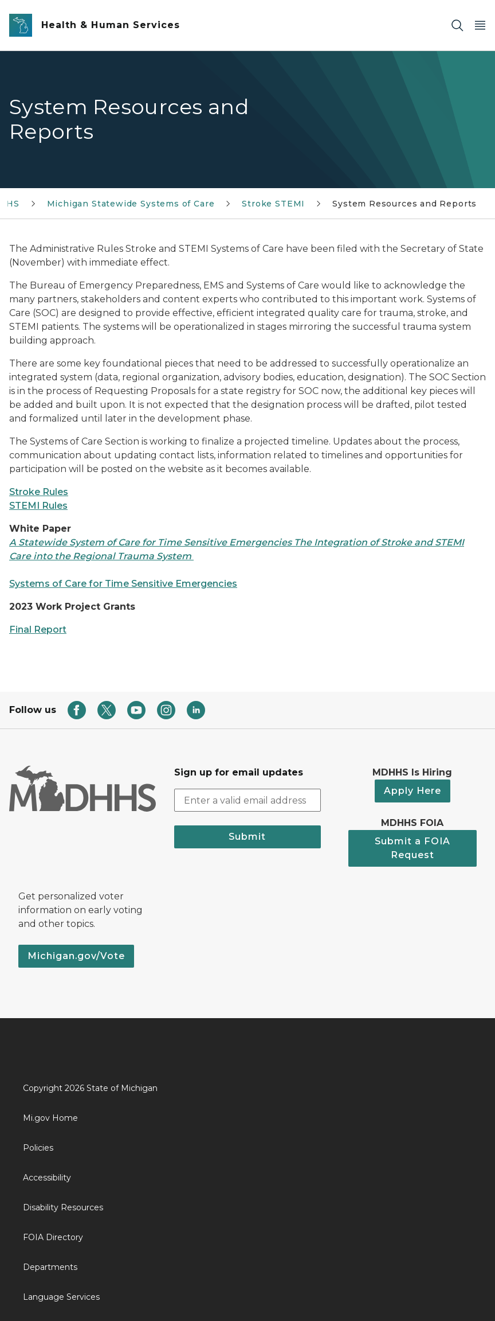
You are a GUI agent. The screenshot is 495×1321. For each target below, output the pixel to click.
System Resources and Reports (404, 203)
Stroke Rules (38, 491)
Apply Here (412, 790)
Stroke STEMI (273, 203)
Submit (247, 836)
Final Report (37, 629)
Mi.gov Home (50, 1118)
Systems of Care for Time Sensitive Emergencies (123, 583)
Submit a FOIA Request (412, 848)
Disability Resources (63, 1207)
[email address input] (247, 800)
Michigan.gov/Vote (76, 955)
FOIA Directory (53, 1237)
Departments (50, 1267)
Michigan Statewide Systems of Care (131, 203)
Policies (38, 1148)
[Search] (457, 25)
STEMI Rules (38, 505)
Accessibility (47, 1177)
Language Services (61, 1297)
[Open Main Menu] (480, 25)
